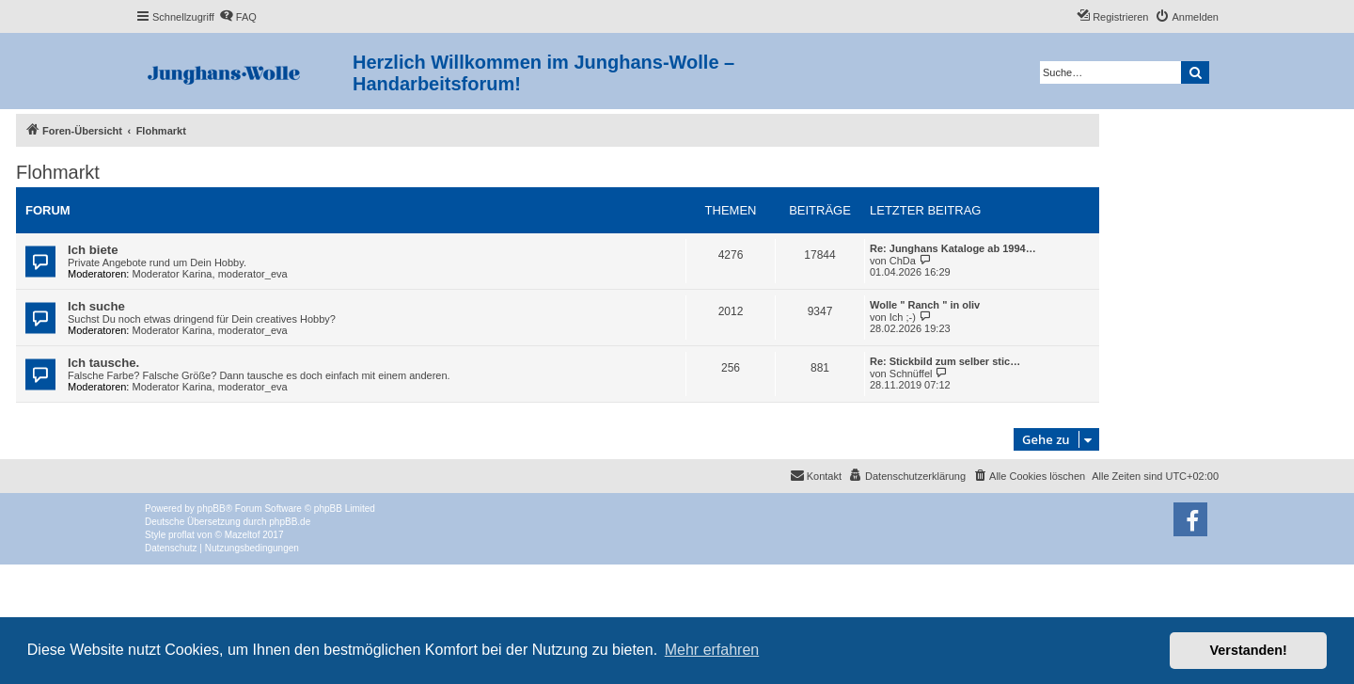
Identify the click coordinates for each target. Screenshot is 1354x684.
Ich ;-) (903, 317)
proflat (181, 535)
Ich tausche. (103, 363)
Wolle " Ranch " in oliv (925, 304)
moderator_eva (253, 273)
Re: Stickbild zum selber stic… (945, 361)
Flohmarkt (58, 172)
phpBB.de (289, 522)
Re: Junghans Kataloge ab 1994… (953, 248)
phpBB (211, 508)
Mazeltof (242, 535)
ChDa (903, 260)
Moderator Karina (173, 273)
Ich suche (96, 306)
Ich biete (93, 250)
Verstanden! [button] (1248, 650)
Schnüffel (911, 373)
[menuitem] (238, 17)
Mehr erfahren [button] (712, 650)
